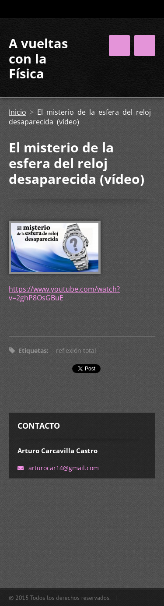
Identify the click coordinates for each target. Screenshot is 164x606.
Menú (144, 45)
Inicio (17, 112)
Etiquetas (32, 350)
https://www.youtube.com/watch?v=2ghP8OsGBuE (64, 293)
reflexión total (76, 350)
